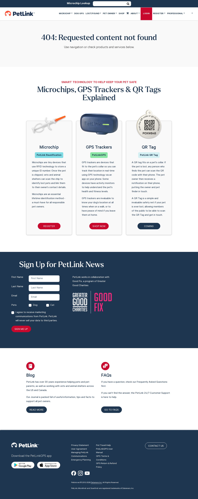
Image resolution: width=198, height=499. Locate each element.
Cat (52, 305)
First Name (17, 277)
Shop (124, 13)
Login (146, 14)
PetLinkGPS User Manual (104, 448)
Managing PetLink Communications (79, 452)
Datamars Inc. (96, 480)
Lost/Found (92, 14)
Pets (14, 305)
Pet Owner (109, 14)
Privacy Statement (80, 442)
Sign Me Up (21, 329)
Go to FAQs (111, 410)
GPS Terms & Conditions (102, 455)
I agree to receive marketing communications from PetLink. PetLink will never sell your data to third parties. (36, 316)
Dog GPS (79, 14)
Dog (35, 305)
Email (14, 296)
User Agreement (79, 446)
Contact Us (156, 443)
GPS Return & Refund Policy (106, 462)
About (134, 14)
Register (158, 14)
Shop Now (99, 226)
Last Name (17, 286)
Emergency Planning (81, 457)
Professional (175, 14)
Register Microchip (49, 227)
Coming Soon (149, 227)
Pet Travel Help (103, 442)
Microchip (65, 14)
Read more (36, 410)
